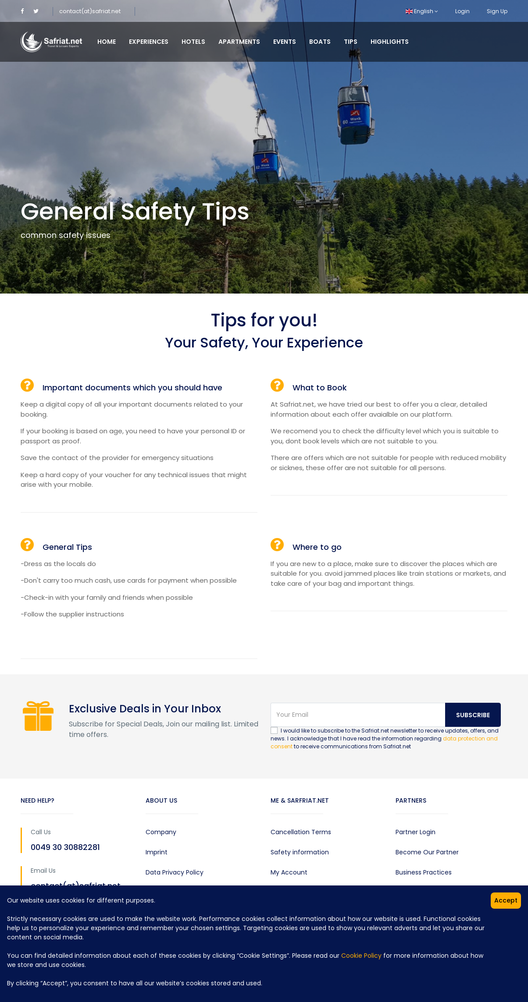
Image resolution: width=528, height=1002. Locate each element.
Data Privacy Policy (174, 872)
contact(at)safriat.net (90, 11)
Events (284, 41)
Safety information (300, 852)
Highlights (390, 41)
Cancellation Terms (301, 832)
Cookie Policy (361, 955)
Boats (320, 41)
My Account (289, 872)
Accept (505, 900)
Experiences (148, 41)
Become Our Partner (427, 852)
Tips (350, 41)
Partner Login (415, 832)
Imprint (157, 852)
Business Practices (424, 872)
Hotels (193, 41)
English (422, 11)
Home (106, 41)
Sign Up (497, 11)
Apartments (239, 41)
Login (462, 11)
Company (161, 832)
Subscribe (473, 715)
